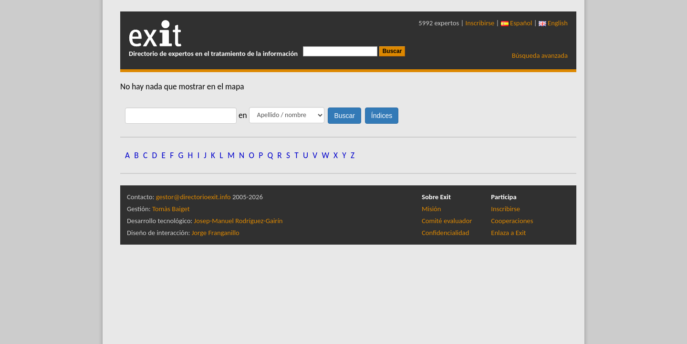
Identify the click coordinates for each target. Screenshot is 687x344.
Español (516, 23)
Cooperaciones (512, 220)
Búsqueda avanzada (540, 55)
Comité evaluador (447, 220)
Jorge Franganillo (215, 232)
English (553, 23)
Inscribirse (480, 23)
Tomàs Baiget (171, 208)
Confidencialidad (445, 232)
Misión (431, 208)
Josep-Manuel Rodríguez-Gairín (238, 220)
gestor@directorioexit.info (193, 197)
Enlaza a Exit (508, 232)
